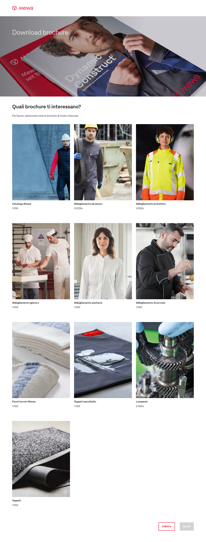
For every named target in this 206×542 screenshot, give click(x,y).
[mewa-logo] (22, 8)
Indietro (166, 526)
